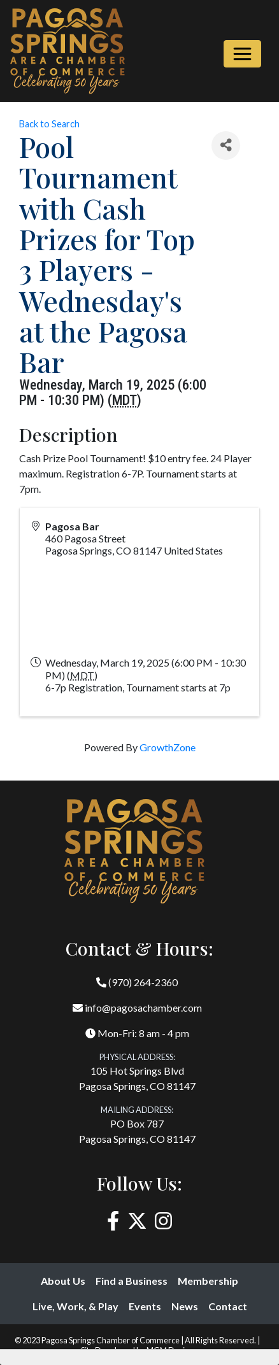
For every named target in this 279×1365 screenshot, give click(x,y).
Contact (227, 1306)
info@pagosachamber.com (137, 1007)
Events (145, 1306)
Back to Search (49, 123)
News (184, 1306)
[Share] (225, 145)
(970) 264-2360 (137, 982)
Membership (208, 1281)
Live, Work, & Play (75, 1306)
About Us (63, 1281)
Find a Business (132, 1281)
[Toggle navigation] (242, 53)
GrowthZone (168, 747)
